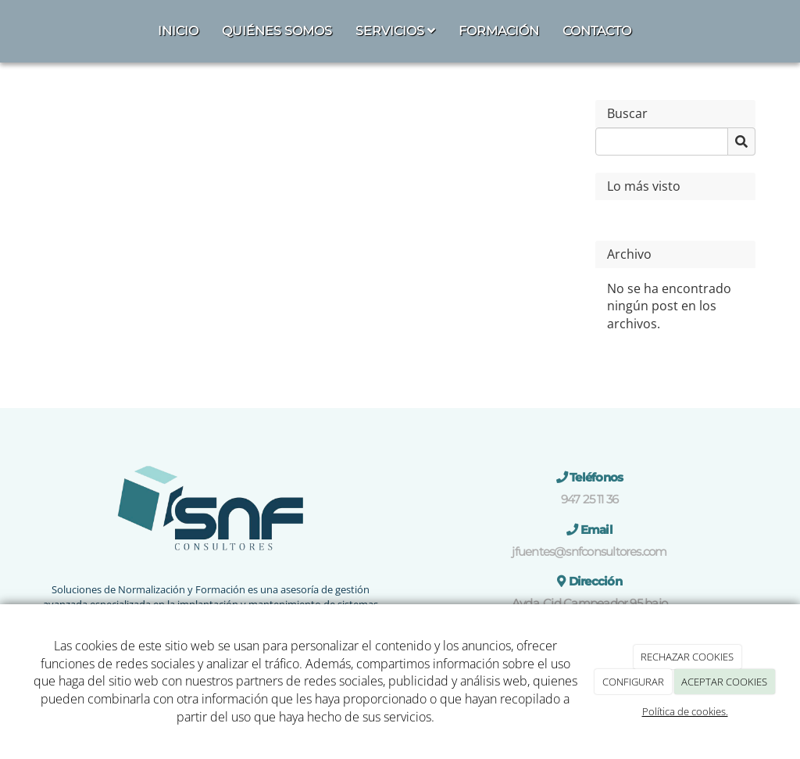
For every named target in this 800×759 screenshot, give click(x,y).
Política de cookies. (685, 711)
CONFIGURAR (633, 682)
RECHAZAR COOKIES (687, 657)
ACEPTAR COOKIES (724, 682)
